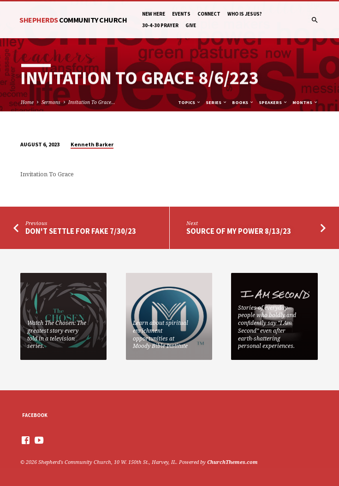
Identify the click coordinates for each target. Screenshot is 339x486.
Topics (189, 102)
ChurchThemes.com (232, 461)
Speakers (273, 102)
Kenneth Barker (92, 144)
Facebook (35, 415)
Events (181, 14)
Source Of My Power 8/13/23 (238, 231)
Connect (208, 14)
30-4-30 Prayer (160, 25)
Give (190, 25)
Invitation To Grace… (91, 102)
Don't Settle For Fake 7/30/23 (80, 231)
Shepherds (73, 19)
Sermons (51, 102)
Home (27, 102)
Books (243, 102)
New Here (153, 14)
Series (216, 102)
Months (305, 102)
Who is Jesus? (244, 14)
